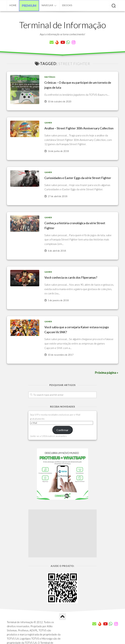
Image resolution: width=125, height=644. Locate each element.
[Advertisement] (62, 533)
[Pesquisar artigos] (113, 6)
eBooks (67, 5)
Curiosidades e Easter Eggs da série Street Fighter (77, 178)
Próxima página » (106, 372)
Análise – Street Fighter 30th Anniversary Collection (79, 128)
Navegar (47, 5)
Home (13, 5)
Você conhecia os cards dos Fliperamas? (70, 277)
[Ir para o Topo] (62, 616)
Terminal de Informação (62, 25)
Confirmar (62, 430)
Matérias (49, 77)
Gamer (48, 122)
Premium (29, 5)
